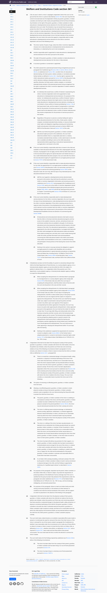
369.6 (11, 153)
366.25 (12, 119)
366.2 (11, 96)
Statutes (83, 578)
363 (11, 81)
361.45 (12, 45)
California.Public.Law (19, 2)
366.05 (12, 104)
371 (11, 158)
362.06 (12, 71)
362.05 (12, 65)
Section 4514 (50, 183)
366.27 (12, 124)
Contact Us (64, 582)
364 (11, 83)
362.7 (11, 76)
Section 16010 (59, 128)
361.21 (12, 34)
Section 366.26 (64, 404)
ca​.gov (87, 15)
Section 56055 (59, 78)
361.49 (12, 47)
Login (95, 2)
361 (11, 11)
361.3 (11, 19)
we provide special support (43, 586)
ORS (85, 585)
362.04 (12, 60)
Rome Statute (84, 589)
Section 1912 (58, 479)
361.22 (12, 37)
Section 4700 (58, 191)
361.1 (11, 14)
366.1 (11, 94)
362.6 (11, 73)
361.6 (11, 27)
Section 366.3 (51, 72)
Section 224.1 (44, 353)
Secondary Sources (67, 587)
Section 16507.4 (48, 553)
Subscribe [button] (12, 579)
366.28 (12, 127)
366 (11, 91)
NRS (82, 580)
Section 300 (59, 16)
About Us (64, 578)
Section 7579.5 (39, 160)
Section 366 (70, 538)
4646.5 (46, 189)
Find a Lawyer (65, 574)
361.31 (12, 42)
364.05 (12, 86)
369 (11, 148)
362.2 (11, 55)
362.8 (11, 78)
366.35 (12, 137)
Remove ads (89, 2)
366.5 (11, 106)
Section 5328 (40, 185)
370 (11, 155)
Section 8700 (40, 281)
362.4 (11, 63)
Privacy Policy (65, 589)
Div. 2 (31, 5)
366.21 (12, 109)
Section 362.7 (52, 76)
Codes (13, 5)
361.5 (11, 24)
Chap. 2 (39, 5)
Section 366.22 (64, 70)
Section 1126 (69, 104)
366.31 (12, 132)
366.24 (12, 117)
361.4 (11, 22)
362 (11, 50)
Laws (82, 582)
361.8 (11, 32)
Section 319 (47, 547)
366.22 (12, 112)
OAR (82, 585)
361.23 (12, 40)
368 (11, 145)
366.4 (11, 101)
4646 (42, 189)
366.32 (12, 135)
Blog (63, 576)
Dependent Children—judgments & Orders (52, 5)
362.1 (11, 52)
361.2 (11, 16)
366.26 (12, 122)
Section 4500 (37, 213)
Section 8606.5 (56, 333)
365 (11, 88)
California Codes (32, 2)
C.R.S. (82, 576)
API (63, 580)
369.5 (11, 150)
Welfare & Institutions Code (22, 5)
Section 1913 (40, 337)
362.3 (11, 58)
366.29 (12, 130)
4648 (52, 189)
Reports (64, 585)
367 (11, 142)
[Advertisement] (87, 39)
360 (11, 9)
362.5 (11, 68)
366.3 (11, 99)
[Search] (76, 2)
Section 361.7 (39, 530)
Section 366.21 (56, 70)
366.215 (12, 140)
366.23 (12, 114)
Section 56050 (40, 167)
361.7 (11, 29)
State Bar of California (39, 573)
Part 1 (35, 5)
